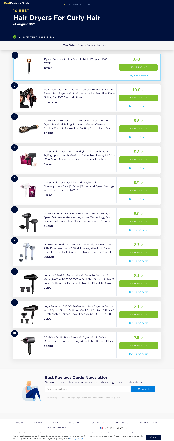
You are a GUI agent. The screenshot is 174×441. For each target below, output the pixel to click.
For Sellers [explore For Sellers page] (121, 423)
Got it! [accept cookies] (153, 437)
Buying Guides (86, 45)
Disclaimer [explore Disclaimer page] (75, 423)
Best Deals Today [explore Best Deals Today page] (148, 423)
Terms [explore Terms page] (55, 423)
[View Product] (87, 67)
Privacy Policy (76, 438)
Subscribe (143, 389)
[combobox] (87, 4)
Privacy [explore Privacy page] (37, 423)
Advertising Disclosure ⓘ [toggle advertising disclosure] (56, 427)
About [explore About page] (19, 423)
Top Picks (69, 45)
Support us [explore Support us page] (98, 423)
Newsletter (103, 45)
